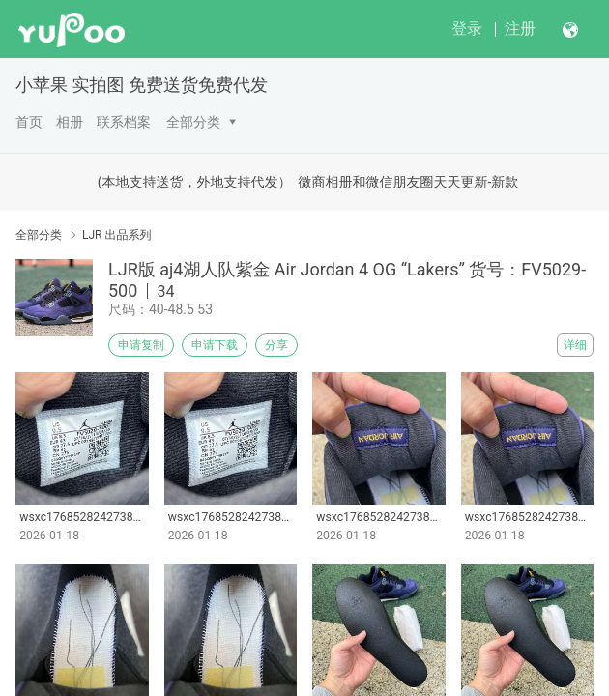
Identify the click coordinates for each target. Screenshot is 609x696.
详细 (575, 345)
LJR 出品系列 (116, 235)
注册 (520, 28)
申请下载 (214, 345)
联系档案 (124, 122)
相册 (69, 122)
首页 (29, 122)
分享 (276, 345)
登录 (466, 28)
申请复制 (141, 345)
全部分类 (193, 122)
